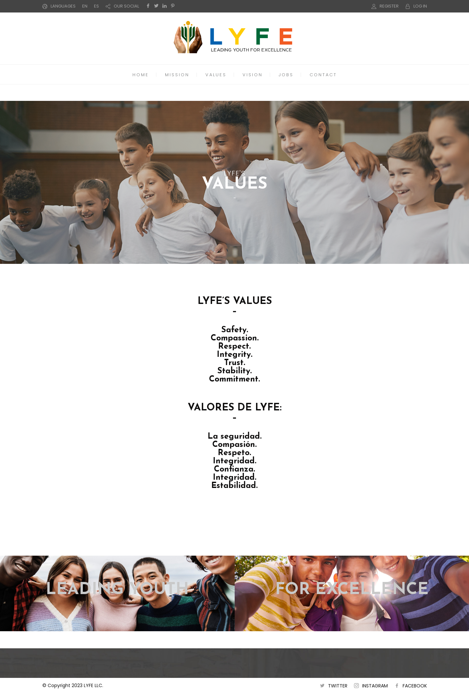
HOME (140, 75)
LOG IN (420, 6)
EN (84, 6)
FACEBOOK (415, 685)
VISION (253, 75)
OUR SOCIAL (126, 6)
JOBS (286, 75)
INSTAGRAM (375, 685)
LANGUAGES (63, 6)
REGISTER (389, 6)
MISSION (177, 75)
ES (96, 6)
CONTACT (323, 75)
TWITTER (337, 685)
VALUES (215, 75)
